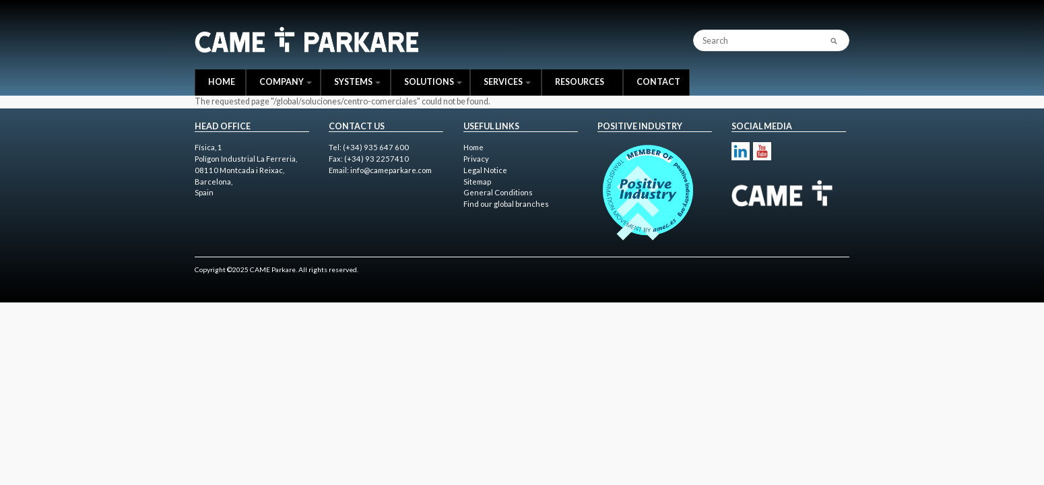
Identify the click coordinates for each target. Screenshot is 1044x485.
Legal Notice (485, 170)
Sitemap (477, 181)
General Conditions (498, 192)
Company (285, 82)
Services (507, 82)
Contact (658, 82)
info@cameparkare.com (391, 170)
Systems (357, 82)
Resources (579, 82)
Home (221, 82)
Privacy (476, 158)
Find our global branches (506, 203)
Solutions (433, 82)
